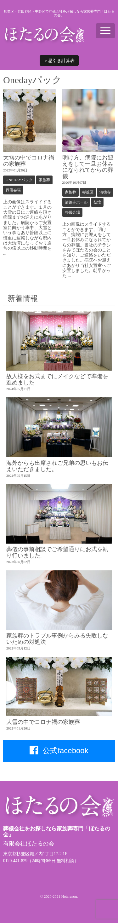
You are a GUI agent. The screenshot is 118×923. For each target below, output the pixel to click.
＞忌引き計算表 (59, 60)
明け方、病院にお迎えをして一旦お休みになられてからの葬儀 (87, 166)
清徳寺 (105, 192)
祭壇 (97, 202)
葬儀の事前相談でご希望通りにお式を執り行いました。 (57, 552)
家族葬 (44, 180)
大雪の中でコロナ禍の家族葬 (28, 160)
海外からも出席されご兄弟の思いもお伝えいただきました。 (57, 466)
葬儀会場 (13, 190)
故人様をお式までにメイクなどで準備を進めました (57, 379)
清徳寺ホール (76, 202)
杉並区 (87, 192)
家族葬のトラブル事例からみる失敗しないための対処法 (57, 638)
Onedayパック (19, 180)
